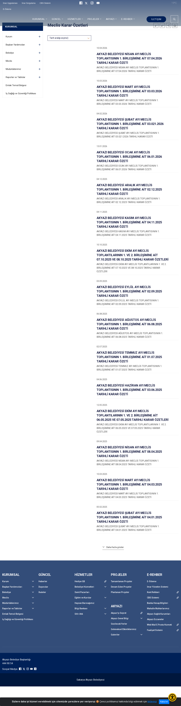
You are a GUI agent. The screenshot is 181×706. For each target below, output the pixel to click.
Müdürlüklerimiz (13, 69)
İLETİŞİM (156, 19)
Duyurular (43, 587)
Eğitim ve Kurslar (83, 597)
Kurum (9, 36)
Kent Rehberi (153, 592)
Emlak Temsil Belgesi (16, 85)
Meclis (9, 61)
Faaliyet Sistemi (155, 630)
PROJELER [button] (93, 19)
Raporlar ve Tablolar (15, 77)
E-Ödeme (7, 9)
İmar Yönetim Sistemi (157, 587)
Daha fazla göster (115, 547)
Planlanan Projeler (120, 592)
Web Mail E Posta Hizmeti (159, 625)
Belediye (10, 52)
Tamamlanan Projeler (121, 581)
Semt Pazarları (82, 592)
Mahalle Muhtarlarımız (158, 608)
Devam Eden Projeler (121, 587)
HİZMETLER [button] (74, 19)
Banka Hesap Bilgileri (157, 603)
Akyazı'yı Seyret (118, 613)
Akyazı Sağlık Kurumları (158, 614)
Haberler (43, 581)
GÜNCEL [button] (56, 19)
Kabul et (164, 701)
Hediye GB (80, 581)
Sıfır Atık (79, 614)
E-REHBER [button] (127, 19)
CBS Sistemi (153, 597)
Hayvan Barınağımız (84, 603)
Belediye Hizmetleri (84, 587)
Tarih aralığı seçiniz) (59, 38)
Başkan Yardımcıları (15, 44)
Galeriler (115, 634)
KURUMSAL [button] (38, 19)
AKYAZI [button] (110, 19)
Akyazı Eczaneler (155, 619)
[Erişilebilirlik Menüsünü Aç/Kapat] (172, 697)
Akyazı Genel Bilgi (119, 618)
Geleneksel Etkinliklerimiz (123, 629)
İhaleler (42, 592)
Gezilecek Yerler (119, 624)
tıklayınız (152, 701)
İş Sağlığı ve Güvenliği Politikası (21, 93)
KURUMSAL (11, 26)
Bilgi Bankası (81, 608)
